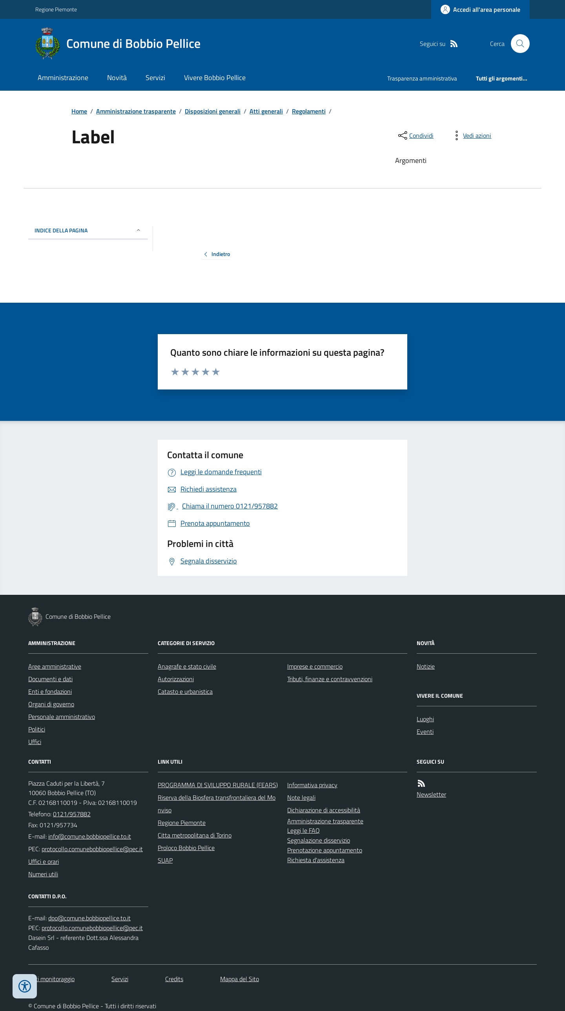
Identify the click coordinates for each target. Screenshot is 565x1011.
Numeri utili (43, 874)
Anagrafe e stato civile (187, 666)
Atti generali (266, 111)
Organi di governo (51, 704)
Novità (117, 77)
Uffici (34, 741)
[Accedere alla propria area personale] (480, 9)
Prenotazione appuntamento (324, 850)
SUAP (165, 860)
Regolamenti (309, 111)
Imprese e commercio (315, 666)
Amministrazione (63, 77)
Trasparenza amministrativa (422, 78)
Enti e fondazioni (50, 691)
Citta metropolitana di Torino (194, 835)
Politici (36, 729)
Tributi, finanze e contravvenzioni (329, 679)
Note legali (301, 797)
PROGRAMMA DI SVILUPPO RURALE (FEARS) (218, 785)
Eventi (425, 731)
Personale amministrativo (61, 716)
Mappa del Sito (239, 979)
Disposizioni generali (213, 111)
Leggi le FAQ (303, 830)
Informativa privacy (312, 785)
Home (79, 111)
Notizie (426, 666)
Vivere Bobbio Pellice (215, 77)
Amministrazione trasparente (136, 111)
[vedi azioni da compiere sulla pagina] (471, 135)
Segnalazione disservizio (318, 840)
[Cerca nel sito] (517, 43)
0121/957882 (72, 814)
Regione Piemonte (56, 9)
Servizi (155, 77)
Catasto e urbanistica (185, 691)
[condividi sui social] (415, 135)
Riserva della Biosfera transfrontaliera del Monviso (216, 804)
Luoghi (425, 719)
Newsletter (431, 794)
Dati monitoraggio (51, 979)
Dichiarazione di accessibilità (323, 810)
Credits (174, 979)
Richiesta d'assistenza (315, 860)
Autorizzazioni (176, 679)
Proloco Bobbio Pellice (186, 847)
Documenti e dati (50, 679)
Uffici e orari (43, 861)
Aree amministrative (54, 666)
